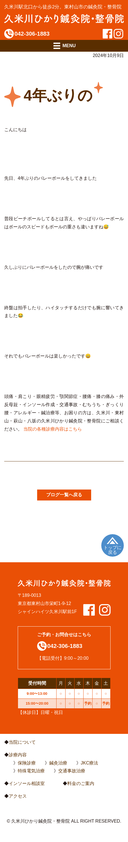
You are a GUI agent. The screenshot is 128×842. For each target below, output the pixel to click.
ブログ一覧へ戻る (64, 494)
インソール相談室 (27, 783)
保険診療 (27, 763)
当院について (22, 742)
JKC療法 (89, 763)
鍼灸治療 (58, 763)
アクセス (18, 796)
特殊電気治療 (31, 770)
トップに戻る (113, 550)
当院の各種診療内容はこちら (52, 429)
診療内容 (18, 754)
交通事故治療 (71, 770)
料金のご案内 (80, 783)
